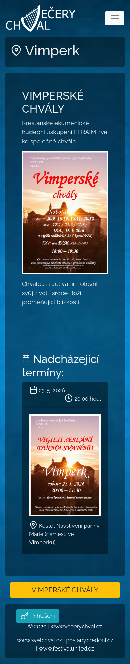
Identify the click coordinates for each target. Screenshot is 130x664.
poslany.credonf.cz (89, 640)
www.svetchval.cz (39, 640)
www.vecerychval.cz (76, 626)
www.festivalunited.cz (66, 648)
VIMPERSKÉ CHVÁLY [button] (65, 590)
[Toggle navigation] (114, 18)
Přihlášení (42, 615)
